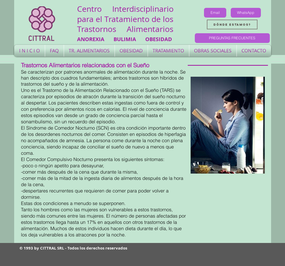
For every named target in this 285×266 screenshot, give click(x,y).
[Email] (215, 13)
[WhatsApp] (246, 13)
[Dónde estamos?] (232, 24)
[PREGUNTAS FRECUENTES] (232, 38)
